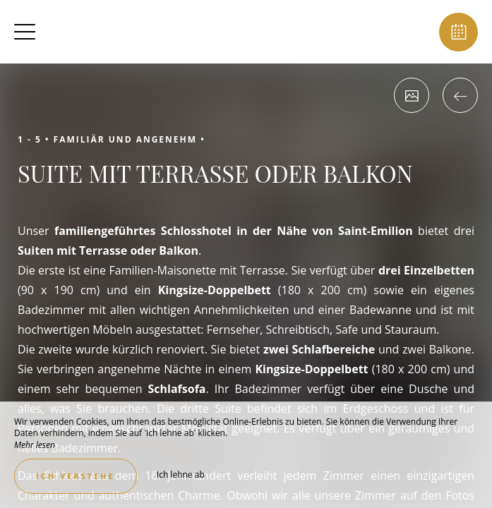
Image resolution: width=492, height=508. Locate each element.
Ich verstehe (75, 476)
